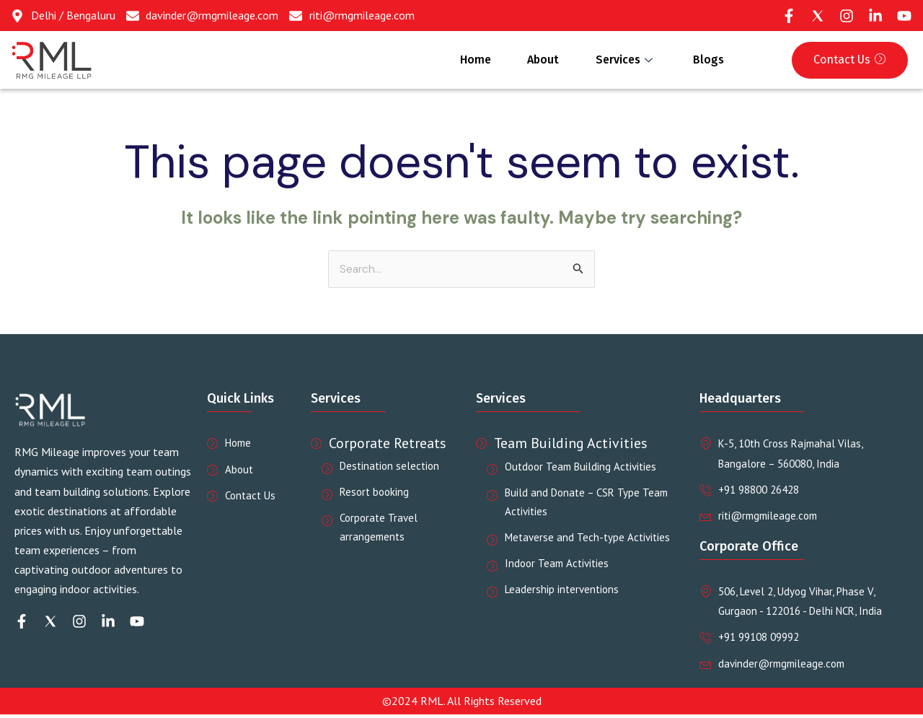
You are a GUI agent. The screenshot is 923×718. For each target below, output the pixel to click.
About (526, 60)
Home (451, 60)
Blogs (704, 60)
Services (616, 60)
